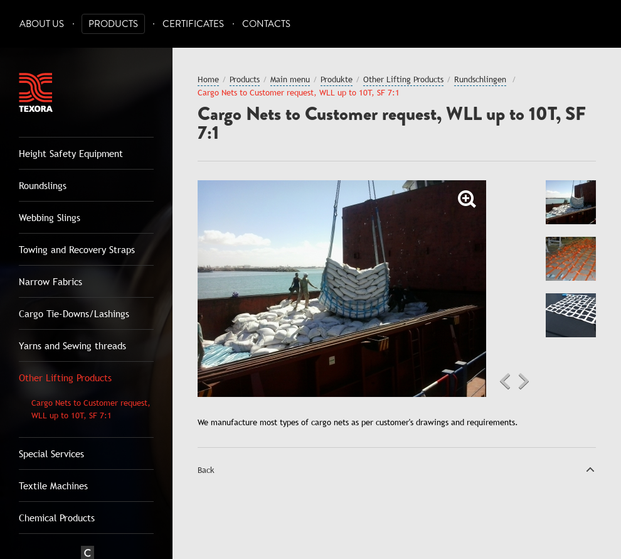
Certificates (193, 24)
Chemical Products (57, 517)
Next (523, 381)
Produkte (337, 79)
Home (208, 79)
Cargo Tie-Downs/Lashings (74, 313)
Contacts (266, 24)
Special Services (51, 453)
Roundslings (42, 185)
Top (590, 469)
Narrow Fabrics (50, 281)
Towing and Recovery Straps (77, 249)
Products (113, 24)
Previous (505, 381)
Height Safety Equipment (71, 153)
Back (206, 469)
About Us (41, 24)
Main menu (290, 79)
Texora (36, 92)
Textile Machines (53, 485)
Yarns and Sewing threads (72, 345)
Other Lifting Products (65, 377)
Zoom (467, 199)
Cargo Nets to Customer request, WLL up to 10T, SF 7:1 (91, 409)
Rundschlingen (480, 79)
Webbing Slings (49, 217)
